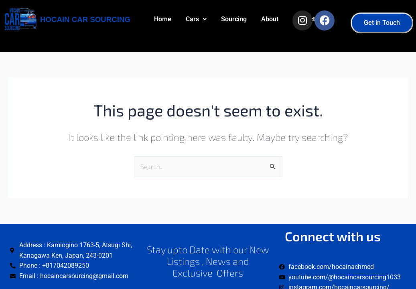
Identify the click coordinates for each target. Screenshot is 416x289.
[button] (196, 19)
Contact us (201, 57)
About (162, 57)
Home (162, 19)
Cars (196, 19)
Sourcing (234, 19)
